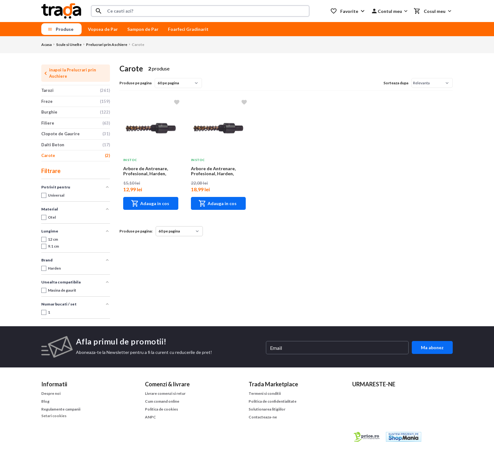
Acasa (46, 44)
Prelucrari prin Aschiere (106, 44)
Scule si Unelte (69, 44)
